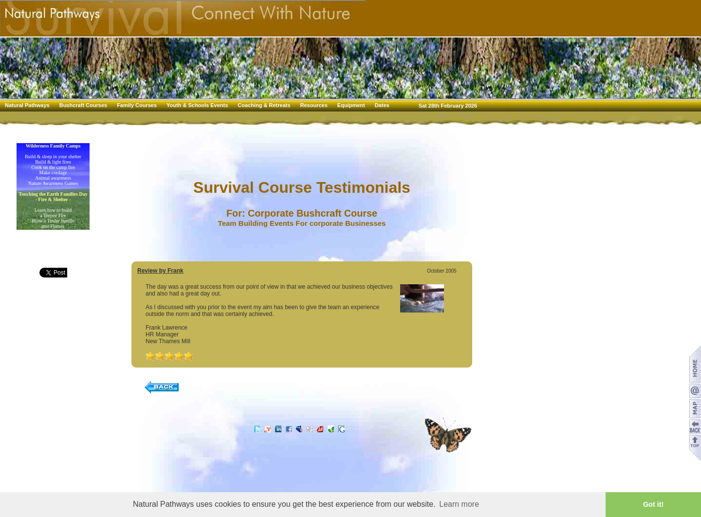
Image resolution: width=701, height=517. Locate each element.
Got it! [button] (653, 504)
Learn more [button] (459, 504)
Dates (382, 105)
